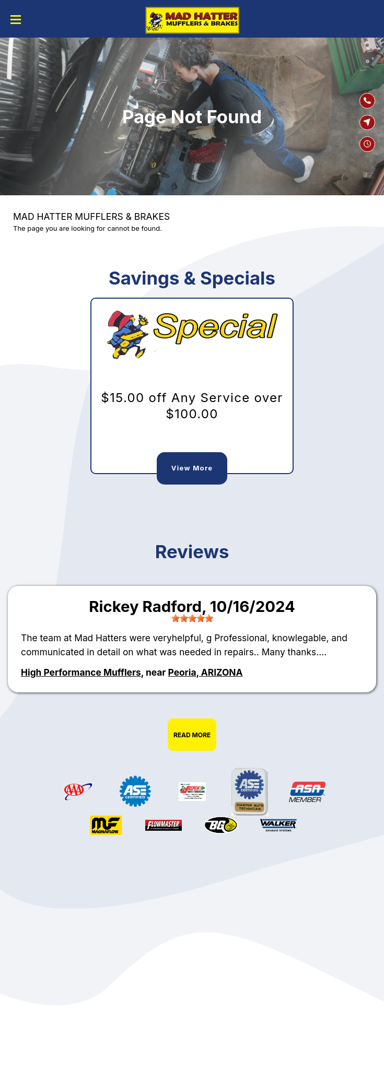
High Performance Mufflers (81, 672)
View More (192, 468)
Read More (192, 735)
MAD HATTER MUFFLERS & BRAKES (91, 216)
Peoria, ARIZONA (205, 672)
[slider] (192, 618)
